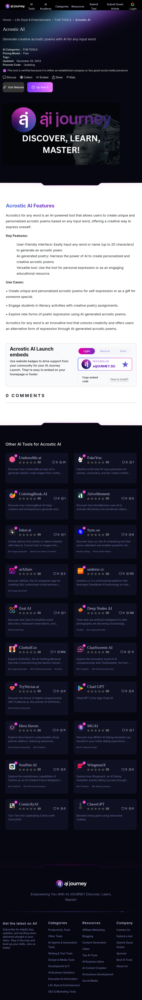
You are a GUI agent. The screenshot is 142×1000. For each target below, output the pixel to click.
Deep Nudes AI (99, 608)
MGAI (92, 726)
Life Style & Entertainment (33, 20)
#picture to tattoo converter (43, 551)
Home (7, 20)
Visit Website (13, 87)
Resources (77, 6)
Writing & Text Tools (60, 953)
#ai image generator (17, 551)
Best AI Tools (124, 959)
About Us (122, 966)
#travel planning (15, 630)
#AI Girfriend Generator (103, 669)
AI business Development (97, 974)
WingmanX (96, 765)
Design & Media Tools (61, 959)
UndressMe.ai (30, 457)
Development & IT (59, 966)
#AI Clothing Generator (41, 669)
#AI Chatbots (82, 669)
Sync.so (93, 530)
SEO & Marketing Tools (62, 991)
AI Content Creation (94, 967)
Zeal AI (25, 608)
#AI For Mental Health (86, 747)
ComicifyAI (28, 804)
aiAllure (25, 569)
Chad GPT (95, 686)
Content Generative (94, 942)
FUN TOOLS (63, 20)
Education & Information (62, 978)
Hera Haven (28, 726)
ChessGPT (95, 804)
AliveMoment (98, 494)
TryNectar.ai (29, 686)
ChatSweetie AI (100, 647)
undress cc (95, 569)
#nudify (80, 630)
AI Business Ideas (93, 961)
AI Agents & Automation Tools (62, 945)
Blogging (87, 936)
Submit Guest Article (124, 945)
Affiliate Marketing (93, 929)
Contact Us (123, 929)
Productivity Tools (59, 929)
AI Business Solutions (61, 972)
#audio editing (83, 551)
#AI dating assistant (101, 786)
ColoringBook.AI (33, 494)
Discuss (9, 77)
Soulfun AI (28, 765)
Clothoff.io (28, 647)
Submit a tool (124, 936)
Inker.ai (25, 530)
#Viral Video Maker (102, 551)
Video (85, 948)
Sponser (121, 953)
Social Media (90, 980)
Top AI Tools (89, 955)
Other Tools (55, 936)
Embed (42, 77)
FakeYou (94, 457)
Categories (62, 6)
